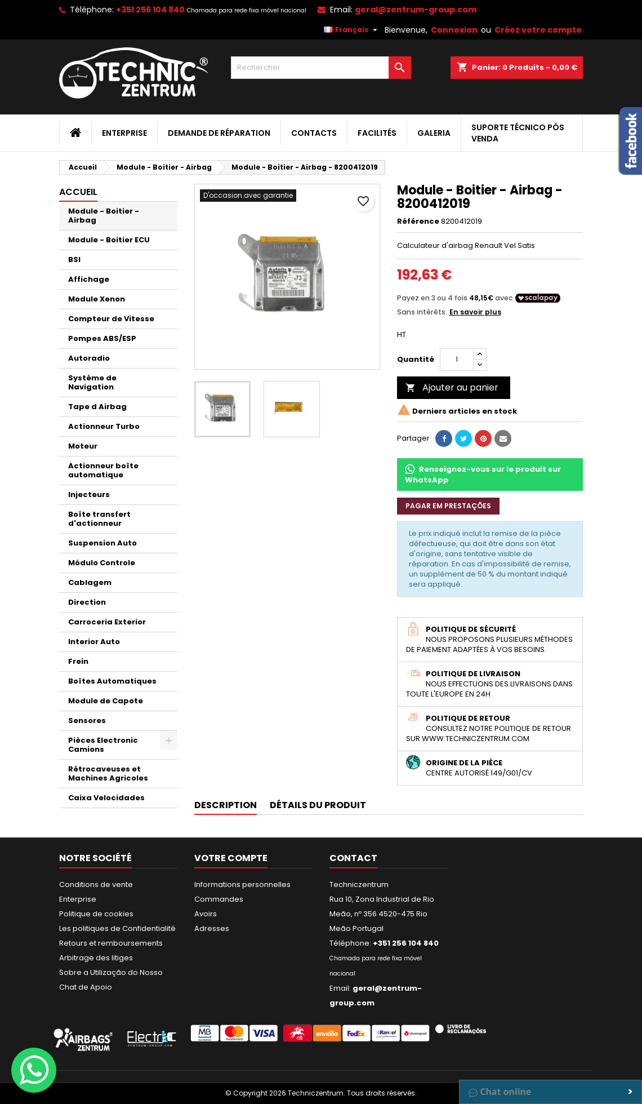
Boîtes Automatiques (112, 681)
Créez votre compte (538, 30)
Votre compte (231, 858)
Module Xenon (96, 299)
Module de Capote (105, 700)
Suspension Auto (102, 543)
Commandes (218, 899)
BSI (74, 259)
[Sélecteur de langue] (352, 29)
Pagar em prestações (448, 506)
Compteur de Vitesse (111, 318)
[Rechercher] (321, 67)
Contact (353, 858)
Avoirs (205, 913)
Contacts (314, 133)
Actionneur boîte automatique (103, 470)
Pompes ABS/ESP (102, 338)
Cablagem (90, 582)
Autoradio (89, 358)
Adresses (211, 928)
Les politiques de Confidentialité (117, 928)
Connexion (454, 30)
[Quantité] (457, 359)
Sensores (87, 720)
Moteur (82, 446)
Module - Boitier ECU (109, 239)
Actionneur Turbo (104, 426)
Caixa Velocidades (106, 797)
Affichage (88, 279)
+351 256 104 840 (150, 9)
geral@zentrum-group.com (415, 9)
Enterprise (124, 133)
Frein (78, 661)
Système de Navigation (92, 382)
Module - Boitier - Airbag (103, 215)
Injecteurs (89, 494)
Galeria (434, 133)
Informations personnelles (242, 884)
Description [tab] (225, 805)
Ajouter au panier (451, 387)
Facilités (377, 133)
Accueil (78, 191)
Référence (418, 221)
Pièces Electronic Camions (103, 745)
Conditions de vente (96, 884)
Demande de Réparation (219, 133)
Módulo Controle (101, 562)
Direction (87, 602)
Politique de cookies (96, 913)
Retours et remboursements (111, 943)
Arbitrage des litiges (96, 957)
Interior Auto (94, 641)
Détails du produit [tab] (318, 805)
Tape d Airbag (97, 406)
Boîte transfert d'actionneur (99, 519)
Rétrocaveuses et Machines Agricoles (108, 773)
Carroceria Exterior (107, 622)
